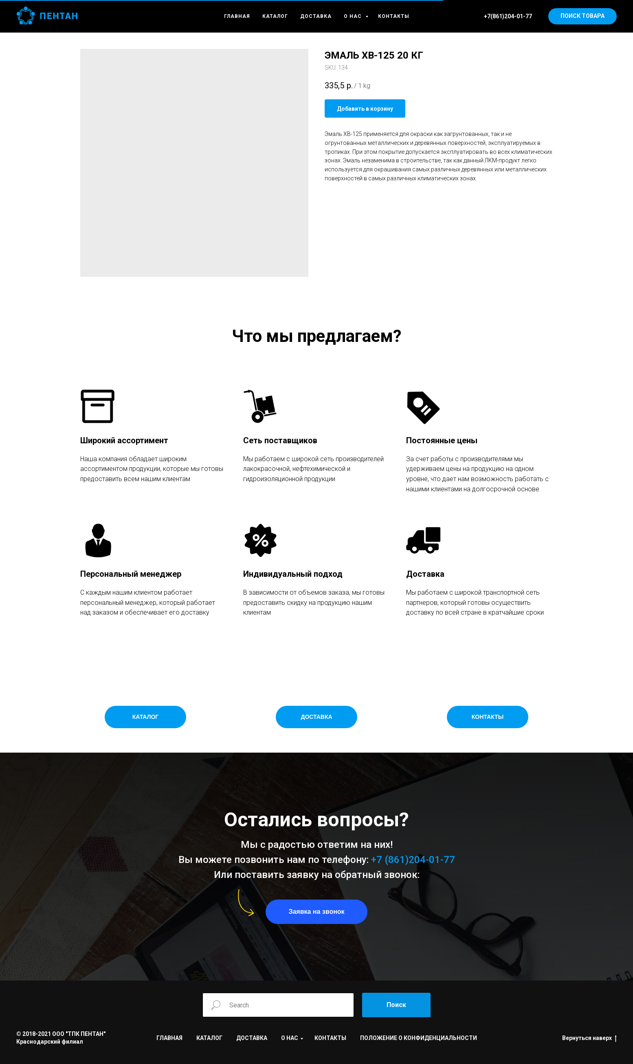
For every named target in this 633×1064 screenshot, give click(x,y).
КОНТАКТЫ (393, 16)
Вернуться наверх (589, 1038)
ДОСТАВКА (316, 16)
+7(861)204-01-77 (508, 16)
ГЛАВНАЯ (237, 16)
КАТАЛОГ (275, 16)
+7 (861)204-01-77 (413, 859)
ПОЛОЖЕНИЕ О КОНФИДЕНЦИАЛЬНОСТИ (418, 1038)
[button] (316, 912)
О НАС (353, 16)
